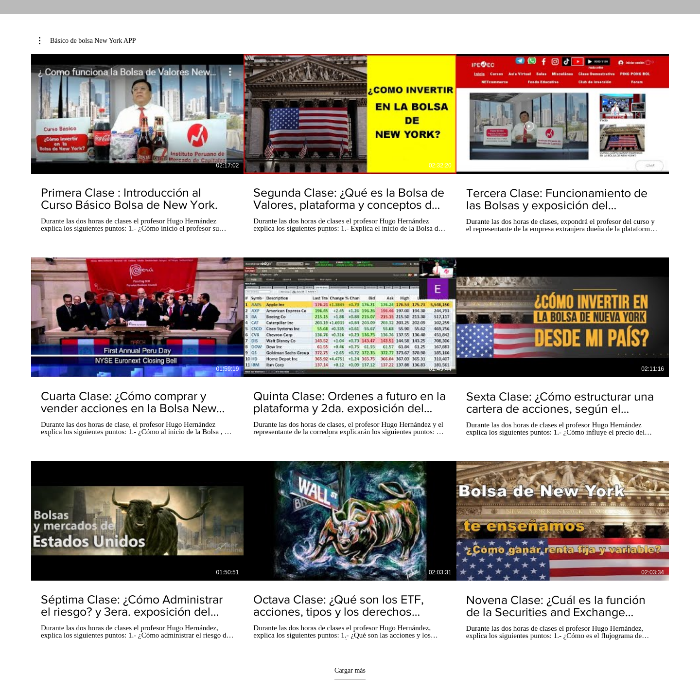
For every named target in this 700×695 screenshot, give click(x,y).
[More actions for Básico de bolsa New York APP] (87, 41)
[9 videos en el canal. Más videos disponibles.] (350, 347)
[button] (87, 41)
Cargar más (350, 670)
